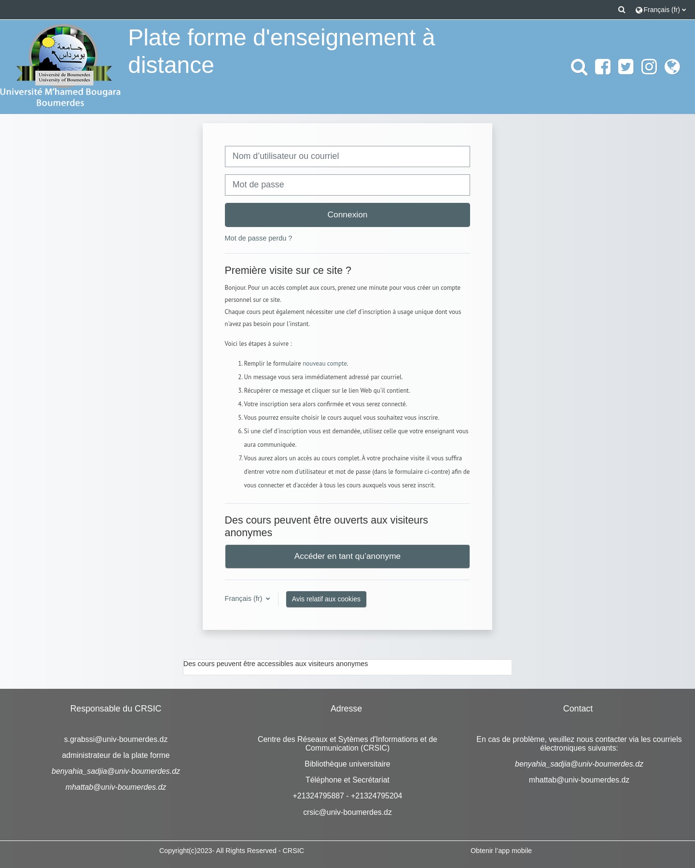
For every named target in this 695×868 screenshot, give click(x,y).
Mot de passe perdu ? (258, 238)
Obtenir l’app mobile (501, 850)
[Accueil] (60, 66)
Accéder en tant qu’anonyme (347, 556)
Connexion (348, 214)
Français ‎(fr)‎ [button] (244, 598)
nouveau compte (325, 363)
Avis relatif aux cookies (326, 599)
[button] (622, 9)
